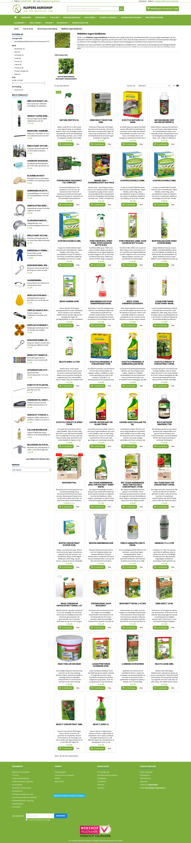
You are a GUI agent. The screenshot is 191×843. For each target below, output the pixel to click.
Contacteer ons (148, 766)
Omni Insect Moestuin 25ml (101, 121)
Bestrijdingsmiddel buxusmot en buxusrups (32, 41)
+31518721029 (26, 1)
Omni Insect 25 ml (164, 603)
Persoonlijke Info (103, 772)
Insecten (19, 90)
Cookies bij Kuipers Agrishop (22, 781)
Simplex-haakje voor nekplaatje (38, 310)
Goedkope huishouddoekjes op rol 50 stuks (38, 161)
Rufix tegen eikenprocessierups (132, 302)
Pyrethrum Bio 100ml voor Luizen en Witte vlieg (132, 242)
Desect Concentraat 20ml (69, 724)
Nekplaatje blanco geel (38, 295)
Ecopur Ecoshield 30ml (164, 180)
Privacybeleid (17, 785)
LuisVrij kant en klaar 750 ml (132, 423)
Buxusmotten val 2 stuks (132, 603)
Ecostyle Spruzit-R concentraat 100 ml (164, 362)
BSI (17, 52)
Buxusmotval (69, 482)
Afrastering (89, 17)
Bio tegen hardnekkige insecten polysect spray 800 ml (101, 484)
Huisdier (48, 23)
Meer (79, 48)
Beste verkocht (20, 95)
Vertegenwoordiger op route (22, 794)
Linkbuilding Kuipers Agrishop (22, 800)
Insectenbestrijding (154, 17)
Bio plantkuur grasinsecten (164, 423)
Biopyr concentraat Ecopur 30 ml (69, 544)
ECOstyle (19, 55)
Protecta (19, 68)
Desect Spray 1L (101, 724)
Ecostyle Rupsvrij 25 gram (132, 121)
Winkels (57, 778)
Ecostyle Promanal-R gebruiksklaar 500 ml (133, 362)
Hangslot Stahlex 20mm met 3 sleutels (38, 415)
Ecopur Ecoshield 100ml (132, 180)
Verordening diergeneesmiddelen (24, 797)
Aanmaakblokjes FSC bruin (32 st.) (38, 191)
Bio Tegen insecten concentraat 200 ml (164, 483)
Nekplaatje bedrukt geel (38, 325)
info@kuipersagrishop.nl (50, 1)
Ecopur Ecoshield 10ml (69, 241)
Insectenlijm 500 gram (69, 664)
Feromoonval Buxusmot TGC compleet (69, 181)
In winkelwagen (65, 144)
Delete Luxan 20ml (164, 664)
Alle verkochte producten (38, 459)
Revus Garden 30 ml (69, 301)
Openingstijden (17, 804)
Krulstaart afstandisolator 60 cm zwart (38, 236)
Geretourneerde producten (107, 775)
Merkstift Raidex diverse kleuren (38, 355)
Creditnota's (101, 781)
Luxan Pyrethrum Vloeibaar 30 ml (101, 665)
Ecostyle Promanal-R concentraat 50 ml (101, 362)
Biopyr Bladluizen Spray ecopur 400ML (164, 242)
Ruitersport (62, 23)
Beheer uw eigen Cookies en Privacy (69, 795)
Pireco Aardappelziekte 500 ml (132, 544)
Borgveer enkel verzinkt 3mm (38, 265)
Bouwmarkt (19, 23)
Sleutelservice (17, 791)
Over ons (15, 775)
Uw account (103, 766)
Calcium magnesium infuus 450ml (38, 430)
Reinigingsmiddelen (71, 17)
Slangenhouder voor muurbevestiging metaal (38, 221)
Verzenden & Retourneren (21, 788)
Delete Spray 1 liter (69, 361)
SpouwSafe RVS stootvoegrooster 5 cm (38, 370)
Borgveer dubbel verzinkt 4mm (38, 340)
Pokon (18, 64)
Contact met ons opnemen (64, 775)
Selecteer (154, 85)
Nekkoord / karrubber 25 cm (38, 131)
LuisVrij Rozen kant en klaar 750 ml (101, 423)
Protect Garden (21, 71)
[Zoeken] (95, 8)
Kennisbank (142, 1)
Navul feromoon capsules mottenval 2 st (69, 604)
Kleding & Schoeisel (108, 17)
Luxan (18, 58)
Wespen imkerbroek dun (101, 543)
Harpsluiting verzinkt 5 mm (38, 206)
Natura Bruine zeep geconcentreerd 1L (164, 121)
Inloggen (158, 1)
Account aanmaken (171, 1)
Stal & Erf (54, 17)
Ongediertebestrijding (131, 17)
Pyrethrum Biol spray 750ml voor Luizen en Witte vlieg (101, 243)
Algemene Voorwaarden (21, 772)
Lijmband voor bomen (133, 664)
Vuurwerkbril (34, 280)
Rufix (17, 74)
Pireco (18, 61)
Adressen (100, 785)
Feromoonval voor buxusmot (101, 604)
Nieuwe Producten (80, 23)
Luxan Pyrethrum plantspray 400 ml (164, 302)
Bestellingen (101, 778)
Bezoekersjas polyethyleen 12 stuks (38, 445)
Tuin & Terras (35, 23)
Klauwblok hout (36, 176)
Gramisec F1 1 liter (164, 543)
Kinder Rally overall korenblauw (38, 250)
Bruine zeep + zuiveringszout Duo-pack (101, 181)
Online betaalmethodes (20, 778)
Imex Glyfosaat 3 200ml (38, 101)
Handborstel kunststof (38, 400)
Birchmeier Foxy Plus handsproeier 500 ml (101, 302)
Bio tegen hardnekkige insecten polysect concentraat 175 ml (132, 484)
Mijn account (59, 781)
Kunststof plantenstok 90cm (38, 385)
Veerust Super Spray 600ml (38, 116)
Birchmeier (20, 49)
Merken (15, 464)
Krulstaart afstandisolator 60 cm (38, 146)
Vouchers (100, 788)
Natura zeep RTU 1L (69, 120)
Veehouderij (40, 17)
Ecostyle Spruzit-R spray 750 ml (69, 423)
